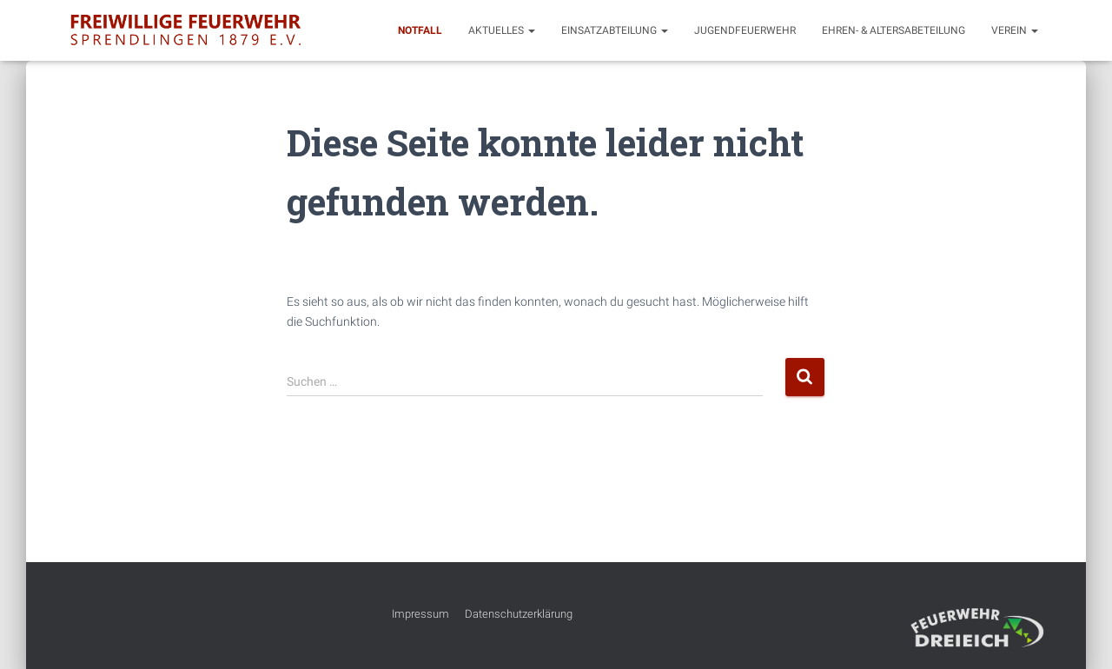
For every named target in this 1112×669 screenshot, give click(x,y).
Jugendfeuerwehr (745, 30)
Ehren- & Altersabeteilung (893, 30)
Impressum (420, 613)
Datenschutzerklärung (519, 613)
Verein (1014, 30)
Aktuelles (501, 30)
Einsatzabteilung (614, 30)
